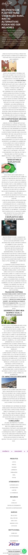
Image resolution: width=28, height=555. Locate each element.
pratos (14, 464)
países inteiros (21, 80)
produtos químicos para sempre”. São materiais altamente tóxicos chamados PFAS (14, 301)
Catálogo (14, 503)
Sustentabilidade (14, 536)
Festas (14, 477)
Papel (14, 475)
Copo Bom (14, 526)
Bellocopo (14, 515)
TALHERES (14, 467)
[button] (25, 3)
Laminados (14, 469)
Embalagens (14, 472)
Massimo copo (14, 523)
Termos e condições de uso (14, 550)
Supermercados (14, 485)
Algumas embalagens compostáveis (14, 294)
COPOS (14, 462)
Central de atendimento (14, 505)
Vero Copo (14, 520)
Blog (14, 500)
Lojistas (14, 490)
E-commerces (14, 492)
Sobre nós (14, 533)
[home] (6, 3)
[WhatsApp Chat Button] (24, 551)
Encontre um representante (14, 508)
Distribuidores (14, 487)
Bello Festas (14, 518)
